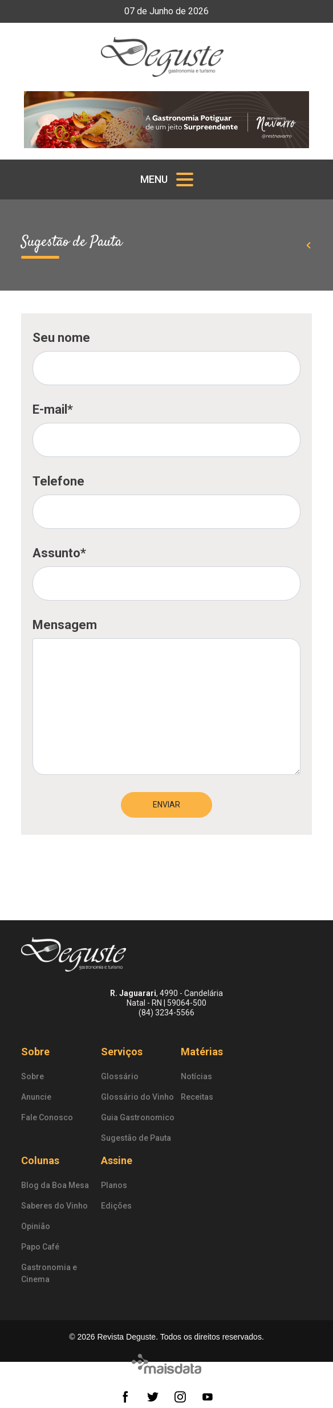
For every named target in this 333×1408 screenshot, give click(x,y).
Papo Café (40, 1246)
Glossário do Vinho (137, 1096)
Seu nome (61, 337)
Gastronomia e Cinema (49, 1273)
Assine (116, 1160)
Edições (116, 1205)
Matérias (202, 1052)
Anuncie (36, 1096)
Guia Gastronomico (137, 1117)
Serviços (122, 1052)
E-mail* (53, 409)
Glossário (120, 1076)
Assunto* (59, 553)
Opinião (35, 1226)
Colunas (40, 1160)
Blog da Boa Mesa (55, 1185)
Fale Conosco (47, 1117)
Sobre (35, 1052)
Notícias (196, 1076)
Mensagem (65, 625)
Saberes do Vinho (54, 1205)
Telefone (58, 481)
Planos (114, 1185)
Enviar (166, 804)
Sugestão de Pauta (136, 1137)
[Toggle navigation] (167, 179)
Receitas (197, 1096)
